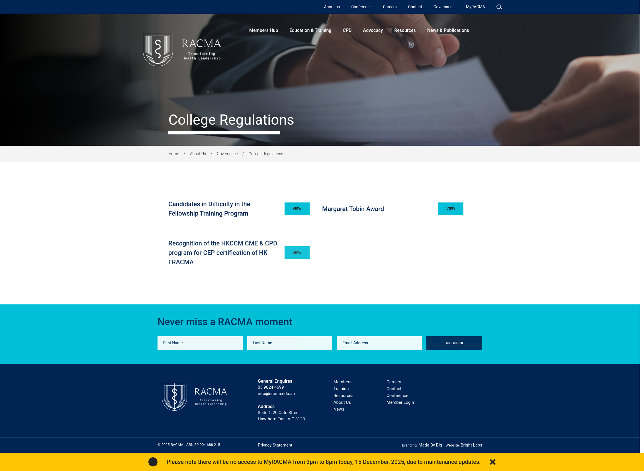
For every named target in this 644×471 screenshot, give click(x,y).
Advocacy (373, 30)
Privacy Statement (275, 445)
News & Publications (448, 30)
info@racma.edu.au (276, 393)
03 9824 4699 (271, 387)
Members (342, 381)
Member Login (400, 402)
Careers (390, 7)
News (339, 409)
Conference (361, 7)
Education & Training (310, 30)
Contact (415, 7)
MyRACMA (475, 7)
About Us (198, 153)
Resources (405, 30)
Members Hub (263, 30)
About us (332, 7)
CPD (347, 30)
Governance (444, 7)
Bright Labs (471, 445)
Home (173, 153)
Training (341, 388)
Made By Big (430, 445)
